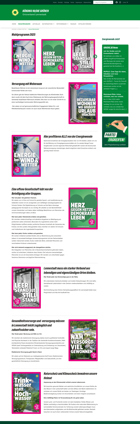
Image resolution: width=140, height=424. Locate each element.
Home (54, 2)
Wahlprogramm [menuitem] (24, 24)
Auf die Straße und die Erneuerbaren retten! (112, 52)
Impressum (79, 2)
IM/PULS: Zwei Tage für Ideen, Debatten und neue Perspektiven (115, 73)
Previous (14, 56)
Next (95, 56)
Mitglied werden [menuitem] (84, 24)
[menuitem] (54, 2)
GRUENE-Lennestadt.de (19, 29)
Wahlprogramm (33, 29)
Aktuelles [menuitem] (36, 24)
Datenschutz (87, 2)
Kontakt (60, 2)
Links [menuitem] (124, 2)
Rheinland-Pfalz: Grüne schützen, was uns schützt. (113, 95)
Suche (72, 2)
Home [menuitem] (14, 24)
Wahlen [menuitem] (73, 24)
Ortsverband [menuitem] (61, 24)
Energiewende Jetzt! (111, 39)
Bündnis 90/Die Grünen (36, 11)
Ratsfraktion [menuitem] (47, 24)
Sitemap (66, 2)
